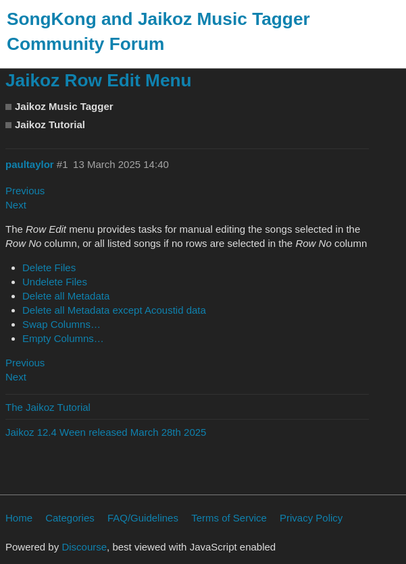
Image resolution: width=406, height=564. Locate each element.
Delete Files (49, 267)
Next (15, 204)
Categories (70, 518)
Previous (25, 190)
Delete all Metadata (65, 296)
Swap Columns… (61, 324)
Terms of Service (229, 518)
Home (18, 518)
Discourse (84, 547)
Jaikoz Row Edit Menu (98, 80)
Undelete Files (54, 281)
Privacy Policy (311, 518)
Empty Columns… (63, 338)
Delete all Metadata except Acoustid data (114, 310)
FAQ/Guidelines (142, 518)
